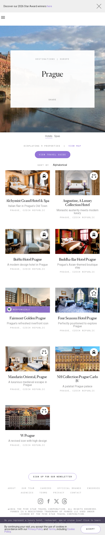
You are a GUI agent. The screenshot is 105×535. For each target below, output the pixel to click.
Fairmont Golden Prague (28, 318)
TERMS (43, 492)
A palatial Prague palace (77, 386)
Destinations (45, 59)
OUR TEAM (28, 488)
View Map (75, 145)
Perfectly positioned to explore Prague (77, 325)
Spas (57, 136)
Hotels (48, 136)
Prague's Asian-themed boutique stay (77, 266)
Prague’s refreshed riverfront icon (27, 323)
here (49, 6)
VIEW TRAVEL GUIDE (52, 154)
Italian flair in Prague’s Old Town (27, 206)
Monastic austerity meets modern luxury (77, 212)
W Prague (27, 436)
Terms (52, 529)
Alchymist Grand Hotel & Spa (27, 201)
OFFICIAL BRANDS (69, 488)
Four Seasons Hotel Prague (77, 318)
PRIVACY (58, 492)
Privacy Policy (35, 529)
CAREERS (46, 488)
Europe (64, 59)
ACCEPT (90, 529)
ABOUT (12, 488)
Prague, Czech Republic (27, 210)
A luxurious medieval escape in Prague (27, 383)
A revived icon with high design (27, 440)
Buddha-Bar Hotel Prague (77, 259)
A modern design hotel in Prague (27, 264)
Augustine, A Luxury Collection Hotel (77, 203)
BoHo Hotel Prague (28, 259)
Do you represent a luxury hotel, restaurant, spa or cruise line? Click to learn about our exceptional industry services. (52, 521)
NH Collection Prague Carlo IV (77, 379)
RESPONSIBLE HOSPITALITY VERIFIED (23, 310)
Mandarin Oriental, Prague (27, 377)
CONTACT (76, 492)
